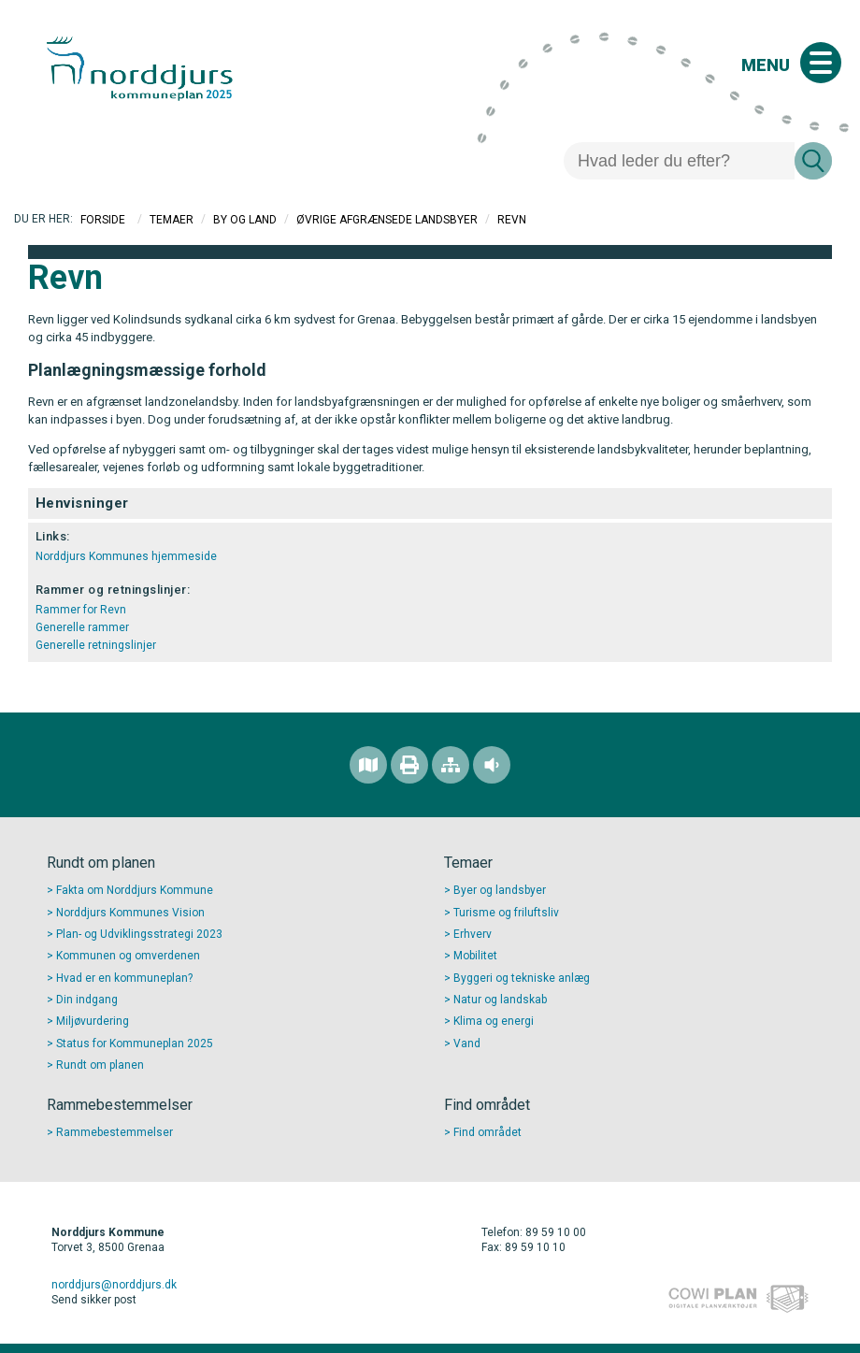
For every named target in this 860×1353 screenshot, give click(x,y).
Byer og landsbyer (499, 890)
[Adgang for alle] (491, 765)
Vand (466, 1043)
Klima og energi (493, 1021)
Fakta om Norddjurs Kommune (134, 890)
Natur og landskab (500, 999)
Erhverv (472, 934)
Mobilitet (475, 955)
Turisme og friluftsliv (506, 912)
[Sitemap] (450, 765)
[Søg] (679, 161)
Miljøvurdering (92, 1021)
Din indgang (87, 999)
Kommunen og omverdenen (128, 955)
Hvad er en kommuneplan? (124, 978)
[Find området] (368, 765)
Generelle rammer (82, 627)
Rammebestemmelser (114, 1132)
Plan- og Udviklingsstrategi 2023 (139, 934)
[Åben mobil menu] (820, 62)
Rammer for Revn (81, 609)
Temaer (172, 219)
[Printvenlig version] (409, 765)
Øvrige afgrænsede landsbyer (387, 219)
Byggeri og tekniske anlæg (521, 978)
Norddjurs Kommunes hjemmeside (126, 556)
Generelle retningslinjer (96, 645)
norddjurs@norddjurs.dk (114, 1284)
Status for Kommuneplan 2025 (134, 1043)
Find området (487, 1132)
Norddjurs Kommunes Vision (130, 912)
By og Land (245, 219)
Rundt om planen (100, 1065)
